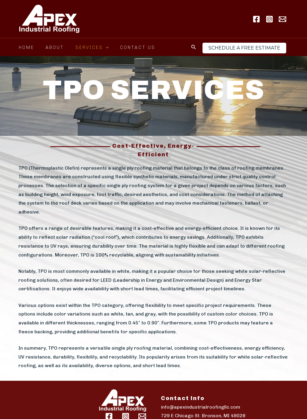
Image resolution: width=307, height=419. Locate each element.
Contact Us (129, 47)
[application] (99, 47)
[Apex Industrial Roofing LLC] (49, 18)
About (51, 47)
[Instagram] (269, 19)
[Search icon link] (194, 47)
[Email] (282, 19)
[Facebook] (256, 19)
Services (85, 47)
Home (25, 47)
